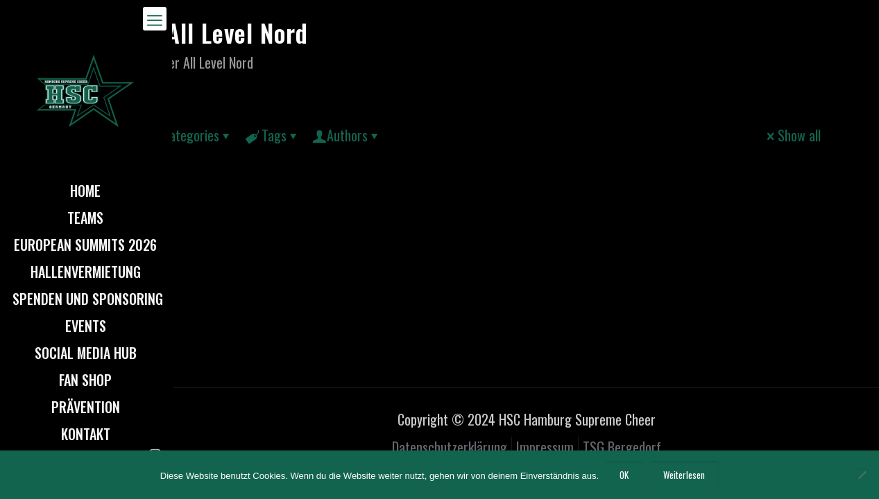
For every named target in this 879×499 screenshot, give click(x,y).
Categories (189, 135)
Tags (273, 135)
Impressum (545, 447)
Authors (347, 135)
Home (90, 62)
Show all (792, 135)
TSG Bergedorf (622, 447)
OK (624, 475)
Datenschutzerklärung (449, 447)
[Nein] (862, 475)
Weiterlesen (684, 475)
